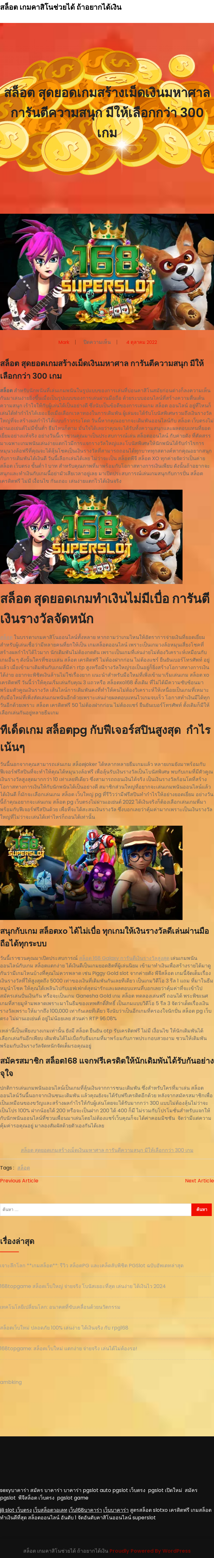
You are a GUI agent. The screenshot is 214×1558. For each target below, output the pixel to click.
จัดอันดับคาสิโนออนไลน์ (104, 1517)
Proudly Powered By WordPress (150, 1551)
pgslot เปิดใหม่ (166, 1490)
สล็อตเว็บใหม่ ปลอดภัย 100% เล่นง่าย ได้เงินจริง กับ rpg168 (64, 1327)
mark (64, 342)
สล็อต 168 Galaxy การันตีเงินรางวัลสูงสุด (124, 958)
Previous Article (19, 1180)
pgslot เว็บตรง (130, 1490)
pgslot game (72, 1497)
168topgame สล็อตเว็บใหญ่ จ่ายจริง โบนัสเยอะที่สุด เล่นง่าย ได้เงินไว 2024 (83, 1286)
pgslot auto (97, 1490)
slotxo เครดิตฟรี (171, 1510)
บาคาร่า (73, 1490)
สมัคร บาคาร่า (46, 1490)
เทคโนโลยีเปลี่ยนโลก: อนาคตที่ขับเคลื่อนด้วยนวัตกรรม (60, 1307)
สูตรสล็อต (141, 1510)
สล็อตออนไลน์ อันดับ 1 (52, 1517)
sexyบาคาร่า (14, 1490)
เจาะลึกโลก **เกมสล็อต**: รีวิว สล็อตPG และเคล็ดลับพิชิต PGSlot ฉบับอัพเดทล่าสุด (91, 1265)
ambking (11, 1382)
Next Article (199, 1180)
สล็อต (6, 637)
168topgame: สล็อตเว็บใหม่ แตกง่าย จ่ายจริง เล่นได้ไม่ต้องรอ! (68, 1348)
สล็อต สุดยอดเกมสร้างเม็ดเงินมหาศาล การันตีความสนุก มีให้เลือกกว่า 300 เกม (107, 1150)
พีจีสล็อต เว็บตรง (37, 1497)
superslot (144, 1517)
